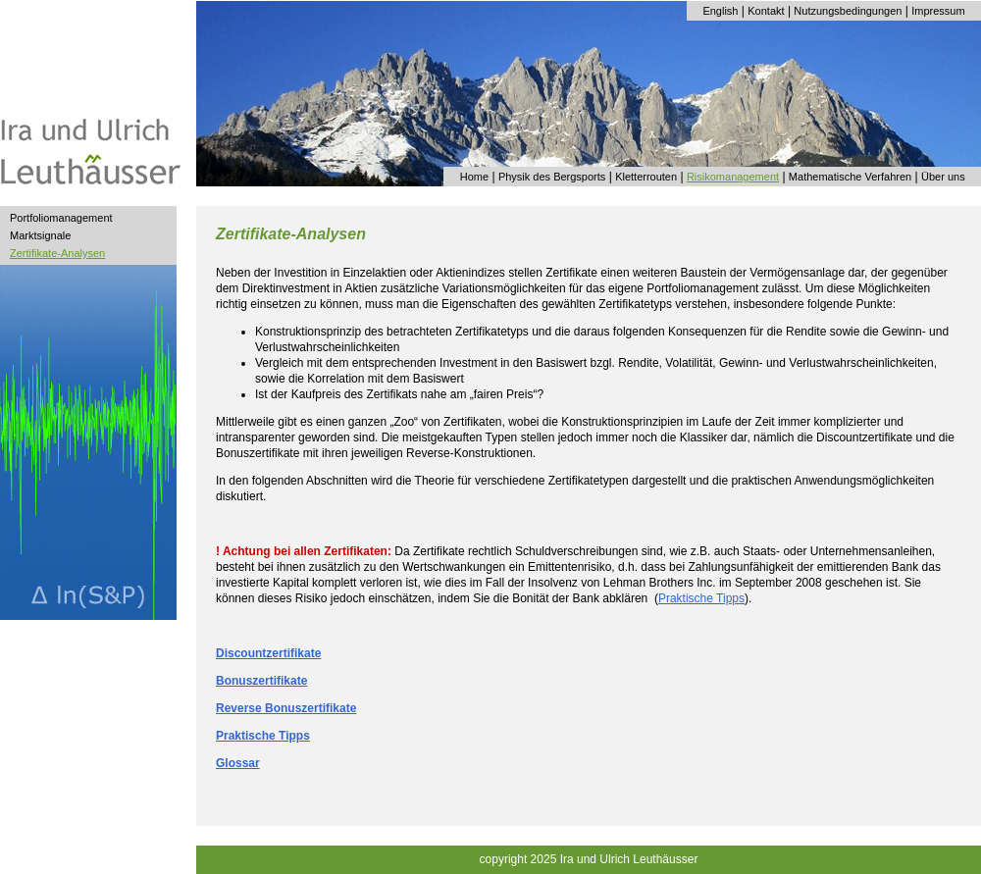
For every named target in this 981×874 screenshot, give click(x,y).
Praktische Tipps (701, 598)
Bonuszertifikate (261, 681)
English (720, 11)
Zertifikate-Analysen (57, 253)
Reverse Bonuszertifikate (286, 708)
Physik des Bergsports (551, 176)
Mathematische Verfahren (850, 176)
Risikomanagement (733, 176)
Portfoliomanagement (61, 218)
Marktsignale (40, 235)
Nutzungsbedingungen (848, 11)
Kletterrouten (646, 176)
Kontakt (766, 11)
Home (474, 176)
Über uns (943, 176)
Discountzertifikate (268, 653)
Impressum (937, 11)
